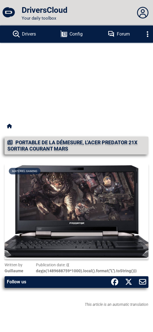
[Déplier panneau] (142, 12)
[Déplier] (147, 34)
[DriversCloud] (8, 12)
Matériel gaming (24, 171)
